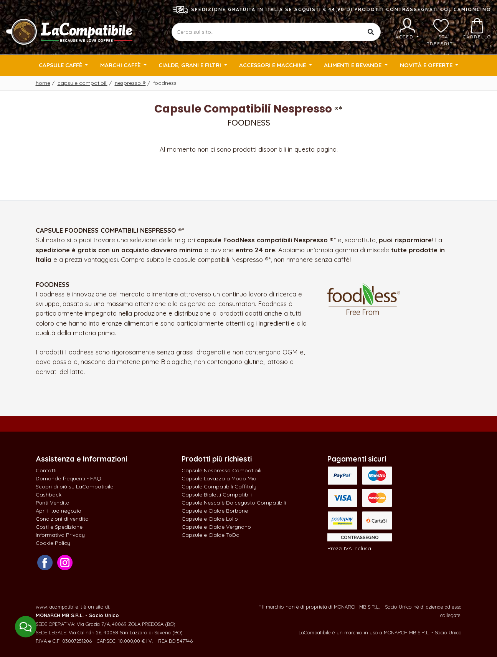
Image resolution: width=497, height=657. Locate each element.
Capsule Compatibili (82, 82)
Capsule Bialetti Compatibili (217, 494)
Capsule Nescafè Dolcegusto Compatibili (234, 502)
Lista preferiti (440, 32)
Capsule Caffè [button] (61, 65)
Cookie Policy (53, 543)
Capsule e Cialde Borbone (215, 510)
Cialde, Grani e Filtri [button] (191, 65)
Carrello (477, 29)
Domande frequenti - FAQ (68, 478)
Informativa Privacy (60, 534)
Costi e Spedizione (59, 526)
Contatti (46, 470)
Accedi (407, 29)
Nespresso (130, 82)
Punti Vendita (52, 502)
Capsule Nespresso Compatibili (221, 470)
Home (43, 82)
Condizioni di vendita (62, 518)
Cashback (48, 494)
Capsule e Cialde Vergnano (216, 526)
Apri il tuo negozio (58, 510)
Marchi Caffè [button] (121, 65)
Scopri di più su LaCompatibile (74, 486)
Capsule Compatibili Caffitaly (219, 486)
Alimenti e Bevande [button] (353, 65)
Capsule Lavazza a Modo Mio (219, 478)
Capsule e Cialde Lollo (210, 518)
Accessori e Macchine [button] (273, 65)
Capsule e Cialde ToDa (210, 534)
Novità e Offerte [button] (427, 65)
